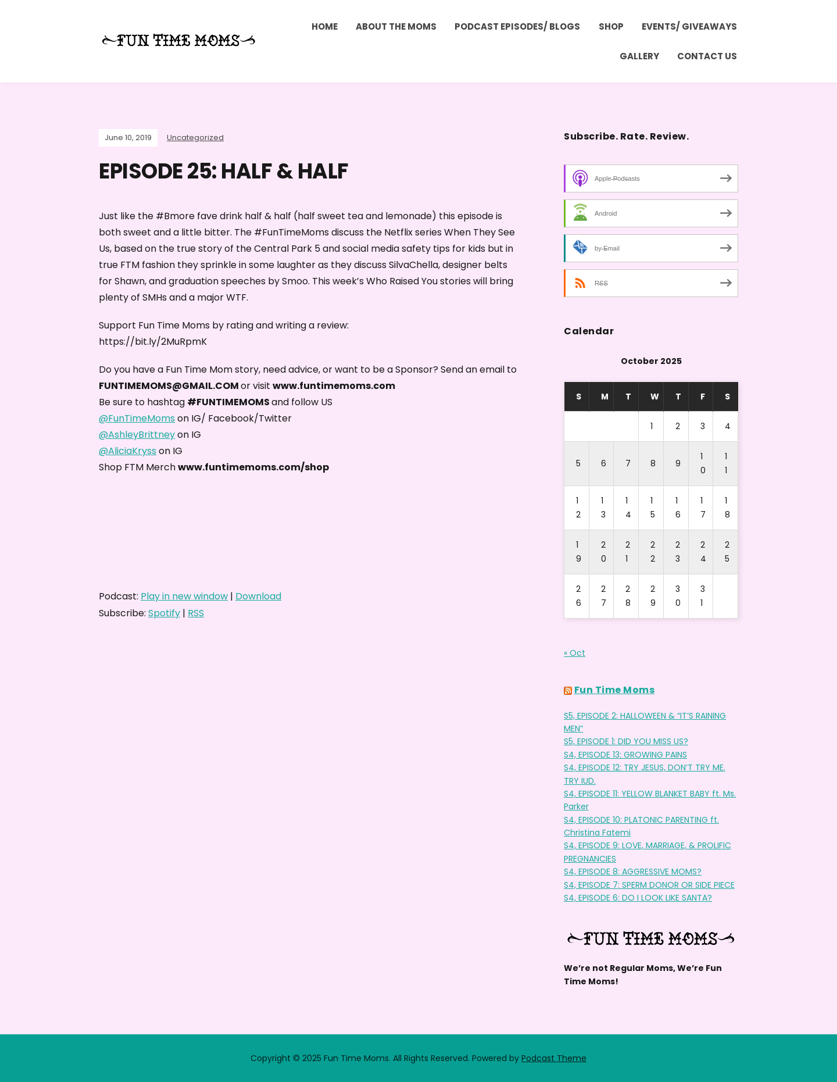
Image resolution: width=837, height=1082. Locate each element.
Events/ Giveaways (689, 26)
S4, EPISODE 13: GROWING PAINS (625, 754)
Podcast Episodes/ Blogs (517, 26)
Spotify (164, 613)
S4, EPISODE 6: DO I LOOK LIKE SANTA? (638, 898)
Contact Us (707, 56)
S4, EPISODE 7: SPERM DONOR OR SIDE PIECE (649, 885)
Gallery (639, 56)
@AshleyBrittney (137, 434)
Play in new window (184, 596)
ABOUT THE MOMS (396, 26)
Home (325, 26)
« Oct (574, 653)
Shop (611, 26)
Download (258, 596)
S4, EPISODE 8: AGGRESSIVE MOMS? (633, 871)
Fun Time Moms (614, 690)
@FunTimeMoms (137, 418)
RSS (196, 613)
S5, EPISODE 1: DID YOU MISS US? (626, 741)
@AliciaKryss (127, 451)
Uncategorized (195, 137)
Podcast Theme (553, 1058)
